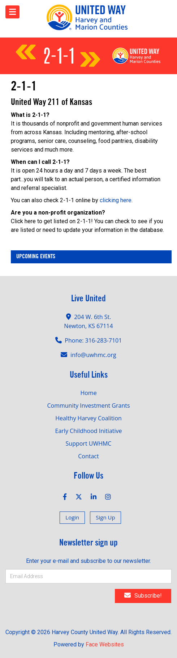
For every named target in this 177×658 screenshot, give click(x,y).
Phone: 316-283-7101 (93, 340)
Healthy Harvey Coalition (88, 418)
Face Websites (105, 644)
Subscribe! (143, 595)
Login (72, 517)
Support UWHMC (89, 443)
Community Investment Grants (88, 405)
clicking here (115, 200)
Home (88, 393)
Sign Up (105, 517)
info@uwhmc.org (93, 355)
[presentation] (54, 601)
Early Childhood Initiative (88, 431)
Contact (88, 456)
